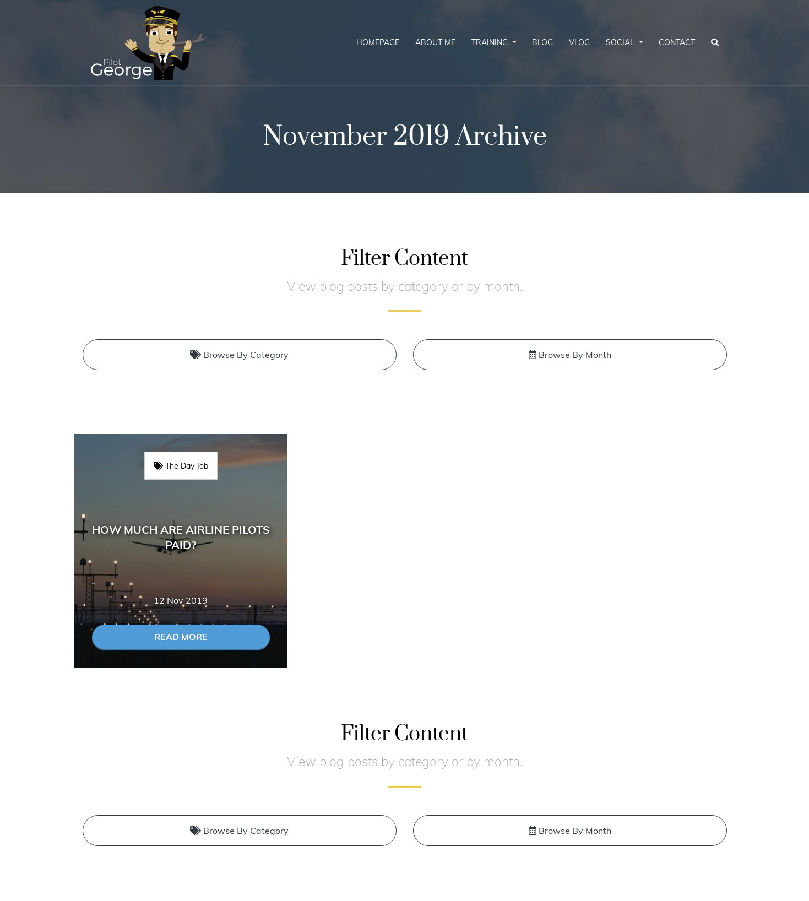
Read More (181, 636)
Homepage (377, 42)
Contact (677, 42)
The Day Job (181, 465)
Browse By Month (570, 354)
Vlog (579, 42)
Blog (542, 42)
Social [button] (621, 42)
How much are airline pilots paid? (181, 537)
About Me (435, 42)
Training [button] (490, 42)
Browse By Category (239, 354)
